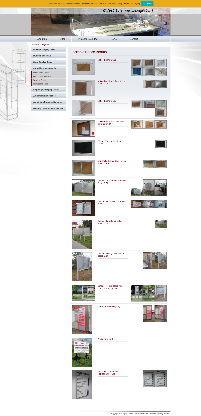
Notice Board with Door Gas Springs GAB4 (111, 122)
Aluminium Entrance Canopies (47, 102)
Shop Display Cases (42, 62)
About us (42, 39)
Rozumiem (147, 4)
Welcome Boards (39, 80)
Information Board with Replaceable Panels (108, 372)
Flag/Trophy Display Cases (46, 89)
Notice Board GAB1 (107, 60)
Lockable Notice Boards (44, 68)
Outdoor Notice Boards (42, 76)
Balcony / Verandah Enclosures (48, 108)
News (114, 39)
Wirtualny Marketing (163, 414)
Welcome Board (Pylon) (109, 306)
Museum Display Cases (44, 49)
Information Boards (40, 84)
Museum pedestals (42, 56)
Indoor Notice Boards (41, 73)
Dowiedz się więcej (131, 4)
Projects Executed (88, 39)
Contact (134, 39)
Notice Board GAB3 (107, 101)
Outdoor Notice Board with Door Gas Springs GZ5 (110, 287)
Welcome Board (105, 339)
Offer (62, 39)
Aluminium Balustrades (44, 96)
